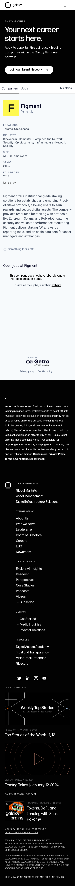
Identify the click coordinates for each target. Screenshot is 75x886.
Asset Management (29, 496)
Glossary (22, 664)
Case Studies (25, 585)
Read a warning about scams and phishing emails (34, 877)
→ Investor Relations (30, 630)
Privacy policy (27, 371)
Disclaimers (40, 454)
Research (23, 574)
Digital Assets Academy (32, 647)
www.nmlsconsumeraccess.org (24, 868)
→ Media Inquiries (28, 625)
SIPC (7, 850)
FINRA (57, 847)
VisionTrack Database (31, 658)
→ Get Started (26, 619)
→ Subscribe (25, 602)
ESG (19, 546)
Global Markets (26, 491)
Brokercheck (37, 459)
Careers (21, 541)
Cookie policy (45, 371)
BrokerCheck (19, 850)
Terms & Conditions (16, 459)
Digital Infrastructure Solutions (37, 502)
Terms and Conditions (18, 840)
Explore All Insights (29, 569)
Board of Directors (29, 535)
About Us (22, 519)
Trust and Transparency (32, 652)
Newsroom (23, 552)
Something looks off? (18, 290)
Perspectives (25, 580)
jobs (24, 129)
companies (10, 129)
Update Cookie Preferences (21, 832)
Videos (21, 597)
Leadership (24, 530)
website (56, 326)
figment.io (27, 152)
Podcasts (22, 591)
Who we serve (26, 524)
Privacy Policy (57, 454)
